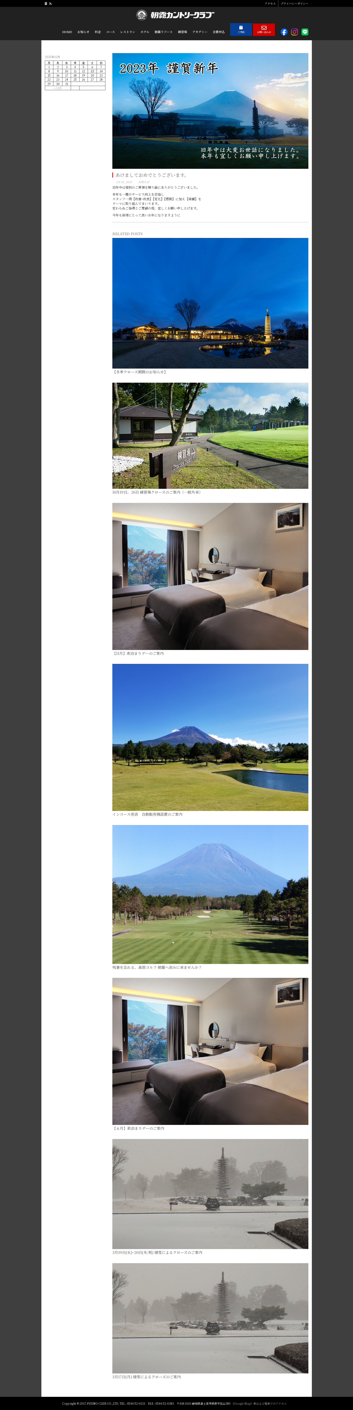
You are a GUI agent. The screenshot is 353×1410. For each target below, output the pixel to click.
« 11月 (58, 88)
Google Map (242, 1403)
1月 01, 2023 (124, 182)
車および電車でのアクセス (270, 1403)
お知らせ (143, 182)
